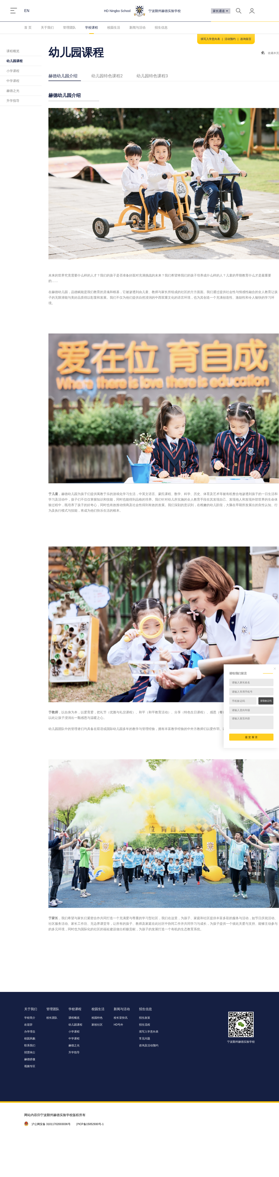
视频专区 (29, 1066)
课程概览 (12, 51)
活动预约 (230, 39)
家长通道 (221, 11)
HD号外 (118, 1024)
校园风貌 (29, 1038)
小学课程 (12, 71)
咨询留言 (245, 39)
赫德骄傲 (29, 1059)
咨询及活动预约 (148, 1045)
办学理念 (29, 1031)
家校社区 (97, 1024)
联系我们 (29, 1045)
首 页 (28, 27)
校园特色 (97, 1017)
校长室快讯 (121, 1017)
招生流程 (144, 1024)
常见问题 (144, 1038)
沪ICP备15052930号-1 (90, 1124)
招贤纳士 (29, 1052)
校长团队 (51, 1017)
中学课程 (12, 81)
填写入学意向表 (210, 39)
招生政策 (144, 1017)
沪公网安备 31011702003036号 (51, 1124)
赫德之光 (12, 91)
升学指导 (12, 100)
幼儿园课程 (14, 61)
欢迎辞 (28, 1024)
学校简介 (29, 1017)
